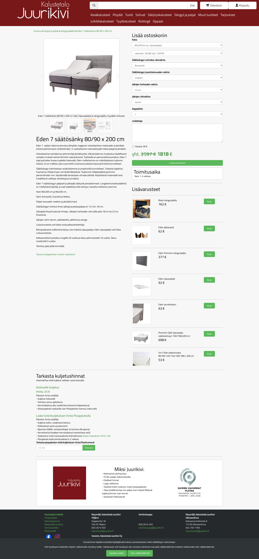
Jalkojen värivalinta (141, 96)
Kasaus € (141, 146)
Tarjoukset (228, 14)
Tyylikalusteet (126, 21)
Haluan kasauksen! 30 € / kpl (96, 436)
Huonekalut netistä (53, 514)
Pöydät (118, 14)
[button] (43, 75)
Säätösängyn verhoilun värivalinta (148, 60)
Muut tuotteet (208, 14)
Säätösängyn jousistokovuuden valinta (150, 72)
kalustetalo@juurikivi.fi (103, 531)
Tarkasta (89, 447)
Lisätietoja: (137, 121)
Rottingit (144, 21)
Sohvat (140, 14)
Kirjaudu (242, 5)
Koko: (134, 39)
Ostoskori (214, 5)
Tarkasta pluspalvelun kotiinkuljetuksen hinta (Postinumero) (65, 442)
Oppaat (158, 21)
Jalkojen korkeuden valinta (144, 84)
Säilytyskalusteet (160, 14)
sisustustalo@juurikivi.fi (197, 531)
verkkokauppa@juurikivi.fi (151, 527)
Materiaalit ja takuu (53, 524)
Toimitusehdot (51, 527)
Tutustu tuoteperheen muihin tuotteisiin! (55, 254)
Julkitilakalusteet (102, 21)
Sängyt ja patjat (185, 14)
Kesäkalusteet (100, 14)
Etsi (192, 5)
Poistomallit (50, 531)
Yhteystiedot (50, 517)
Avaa (209, 201)
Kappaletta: (137, 108)
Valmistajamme (52, 521)
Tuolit (129, 14)
